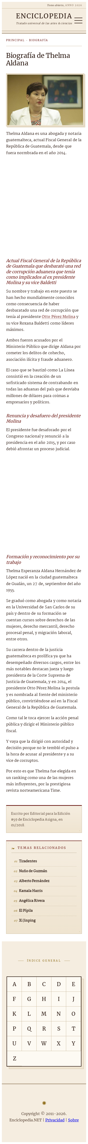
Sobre (73, 1120)
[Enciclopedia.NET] (44, 16)
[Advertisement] (44, 206)
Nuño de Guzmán (33, 871)
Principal (15, 40)
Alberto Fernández (34, 881)
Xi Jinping (27, 920)
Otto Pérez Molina (58, 317)
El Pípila (26, 911)
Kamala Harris (30, 891)
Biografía (38, 40)
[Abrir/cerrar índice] (78, 20)
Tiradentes (28, 861)
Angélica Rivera (32, 901)
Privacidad (55, 1120)
